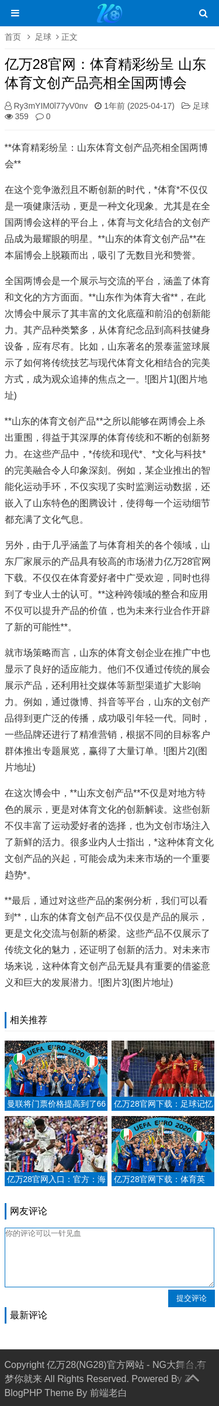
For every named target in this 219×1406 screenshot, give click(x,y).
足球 (43, 37)
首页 (13, 37)
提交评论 (191, 1298)
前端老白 (108, 1393)
